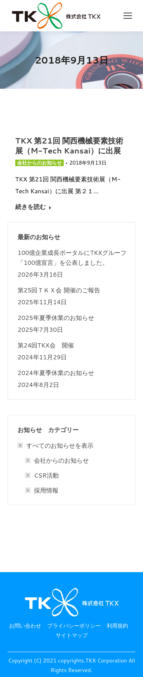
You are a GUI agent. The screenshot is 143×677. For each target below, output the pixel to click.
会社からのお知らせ (39, 162)
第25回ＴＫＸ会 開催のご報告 (59, 290)
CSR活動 (46, 475)
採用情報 (46, 490)
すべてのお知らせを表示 (56, 445)
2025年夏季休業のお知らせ (56, 318)
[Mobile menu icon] (127, 15)
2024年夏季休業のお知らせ (56, 373)
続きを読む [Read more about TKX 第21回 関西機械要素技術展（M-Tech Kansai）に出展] (33, 207)
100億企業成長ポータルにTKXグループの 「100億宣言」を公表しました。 (75, 258)
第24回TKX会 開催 (46, 345)
